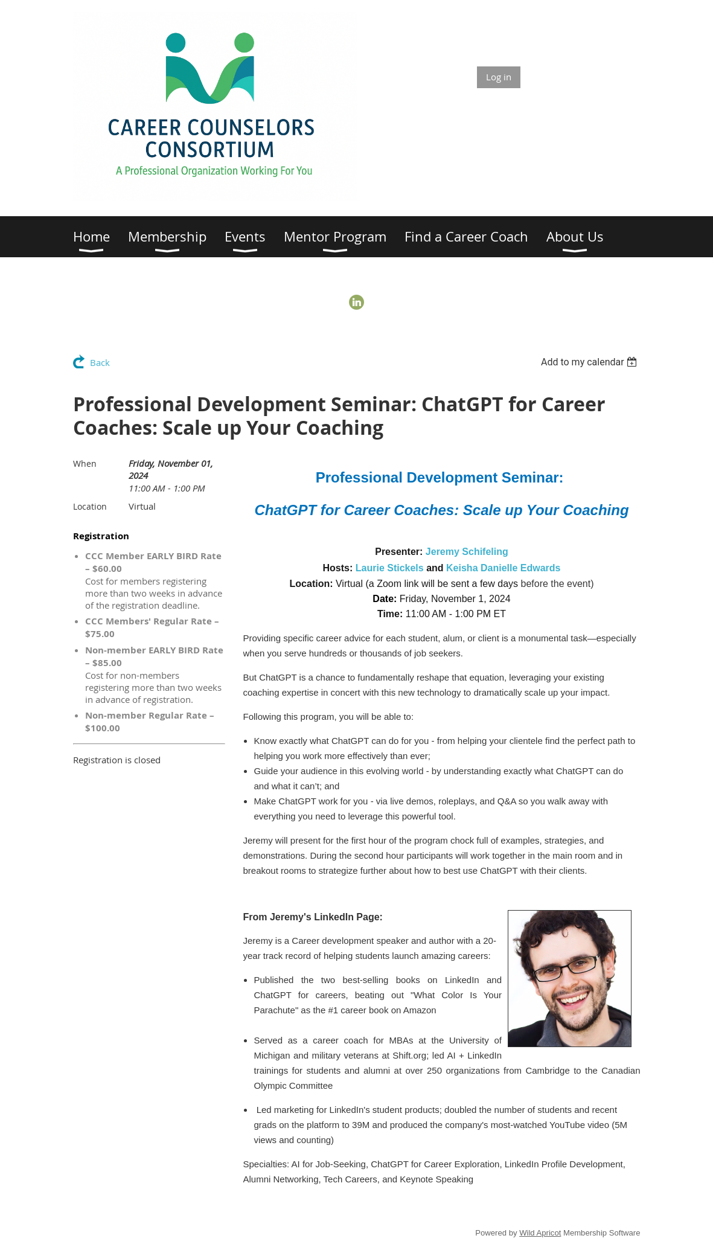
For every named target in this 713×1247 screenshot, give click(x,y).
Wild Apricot (540, 1232)
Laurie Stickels (390, 568)
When (85, 463)
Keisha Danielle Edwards (503, 568)
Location (90, 506)
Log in (498, 77)
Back (100, 362)
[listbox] (591, 362)
